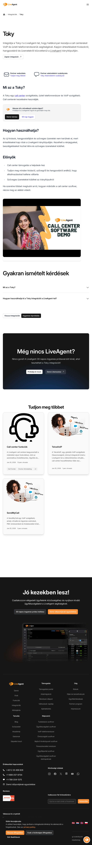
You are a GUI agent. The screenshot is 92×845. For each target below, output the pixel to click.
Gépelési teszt (16, 741)
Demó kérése (12, 117)
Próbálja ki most (34, 372)
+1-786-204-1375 (14, 779)
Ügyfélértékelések (76, 699)
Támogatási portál (46, 689)
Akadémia (16, 732)
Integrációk (12, 14)
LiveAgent (55, 50)
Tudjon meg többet (17, 76)
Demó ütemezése (55, 372)
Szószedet (16, 727)
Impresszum (75, 709)
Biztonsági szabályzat (74, 837)
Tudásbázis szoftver (46, 722)
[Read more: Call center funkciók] (23, 443)
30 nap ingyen (28, 117)
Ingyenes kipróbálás (31, 316)
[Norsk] (81, 823)
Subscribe (83, 801)
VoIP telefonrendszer (46, 732)
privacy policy (29, 827)
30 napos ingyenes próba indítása (30, 612)
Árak (16, 695)
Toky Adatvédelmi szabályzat (52, 76)
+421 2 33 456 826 (14, 770)
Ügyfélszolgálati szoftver (46, 727)
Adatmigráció (46, 694)
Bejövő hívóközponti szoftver (46, 741)
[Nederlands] (77, 823)
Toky (21, 14)
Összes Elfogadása (15, 833)
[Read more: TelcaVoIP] (68, 443)
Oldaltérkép (75, 840)
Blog (16, 722)
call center (20, 95)
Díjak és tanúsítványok (76, 694)
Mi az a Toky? (46, 287)
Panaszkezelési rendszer (46, 746)
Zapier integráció (13, 57)
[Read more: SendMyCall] (23, 506)
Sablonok (16, 736)
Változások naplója (46, 704)
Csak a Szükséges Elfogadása (39, 833)
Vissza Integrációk (12, 316)
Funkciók (16, 700)
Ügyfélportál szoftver (46, 751)
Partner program (75, 704)
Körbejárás (16, 710)
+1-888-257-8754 (14, 775)
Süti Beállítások (13, 837)
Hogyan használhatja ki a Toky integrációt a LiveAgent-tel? (46, 298)
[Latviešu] (73, 823)
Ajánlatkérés (46, 709)
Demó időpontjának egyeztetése (63, 612)
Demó (16, 691)
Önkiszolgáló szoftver (46, 736)
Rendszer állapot (46, 699)
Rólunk (75, 689)
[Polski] (86, 823)
